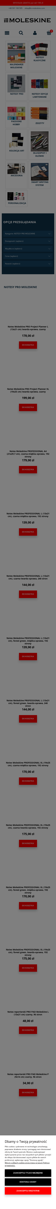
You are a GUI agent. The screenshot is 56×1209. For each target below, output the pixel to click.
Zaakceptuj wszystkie (27, 1191)
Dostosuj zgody (28, 1182)
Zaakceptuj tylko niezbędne (28, 1173)
